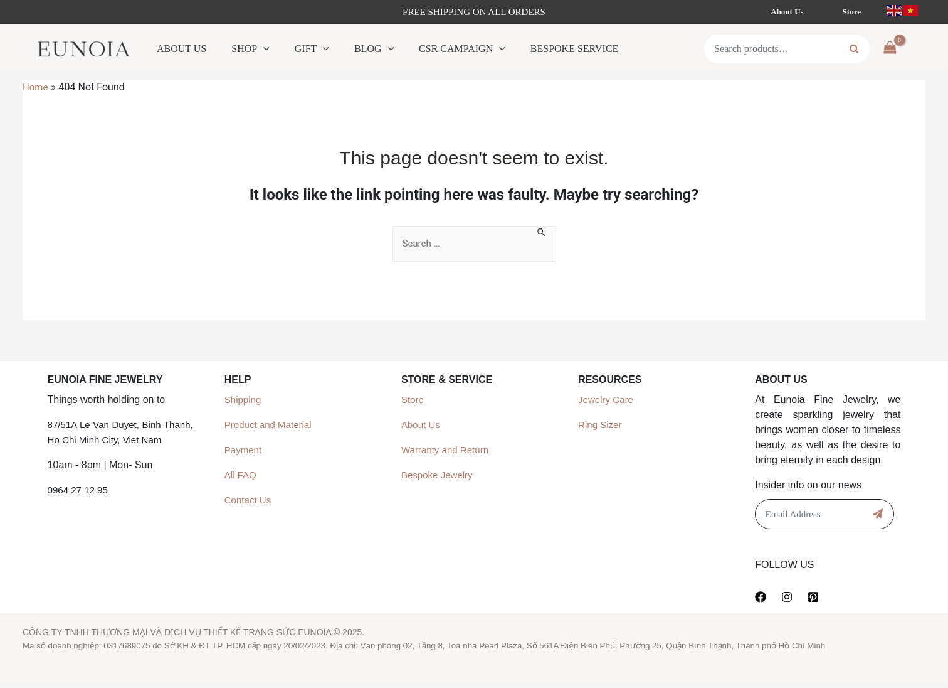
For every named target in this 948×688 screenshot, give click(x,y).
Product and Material (270, 425)
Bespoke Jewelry (439, 475)
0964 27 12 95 (80, 505)
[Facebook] (760, 597)
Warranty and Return (447, 450)
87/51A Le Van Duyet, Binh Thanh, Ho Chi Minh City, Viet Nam (120, 440)
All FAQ (241, 475)
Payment (244, 450)
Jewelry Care (607, 400)
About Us (422, 425)
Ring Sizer (601, 425)
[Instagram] (787, 597)
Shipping (243, 400)
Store (413, 400)
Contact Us (249, 500)
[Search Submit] (543, 233)
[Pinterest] (813, 597)
